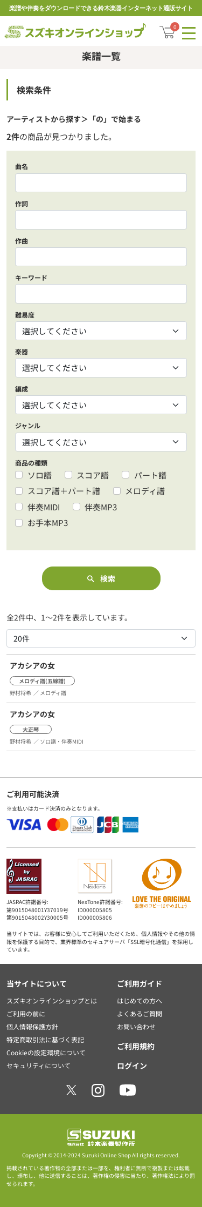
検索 (101, 578)
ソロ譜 (39, 475)
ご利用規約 (136, 1046)
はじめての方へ (139, 1000)
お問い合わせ (136, 1026)
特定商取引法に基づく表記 (45, 1039)
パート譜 (150, 475)
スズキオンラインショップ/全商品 (75, 29)
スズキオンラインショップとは (51, 1000)
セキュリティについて (38, 1065)
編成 (21, 388)
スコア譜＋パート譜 (63, 490)
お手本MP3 (47, 522)
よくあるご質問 (139, 1013)
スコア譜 (92, 475)
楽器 (21, 351)
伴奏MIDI (43, 507)
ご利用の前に (25, 1013)
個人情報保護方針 (32, 1026)
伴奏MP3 (101, 507)
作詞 (21, 203)
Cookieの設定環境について (46, 1052)
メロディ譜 (145, 490)
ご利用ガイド (139, 983)
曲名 (21, 166)
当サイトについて (36, 983)
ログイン (132, 1065)
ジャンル (27, 425)
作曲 (21, 240)
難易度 (24, 314)
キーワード (31, 277)
